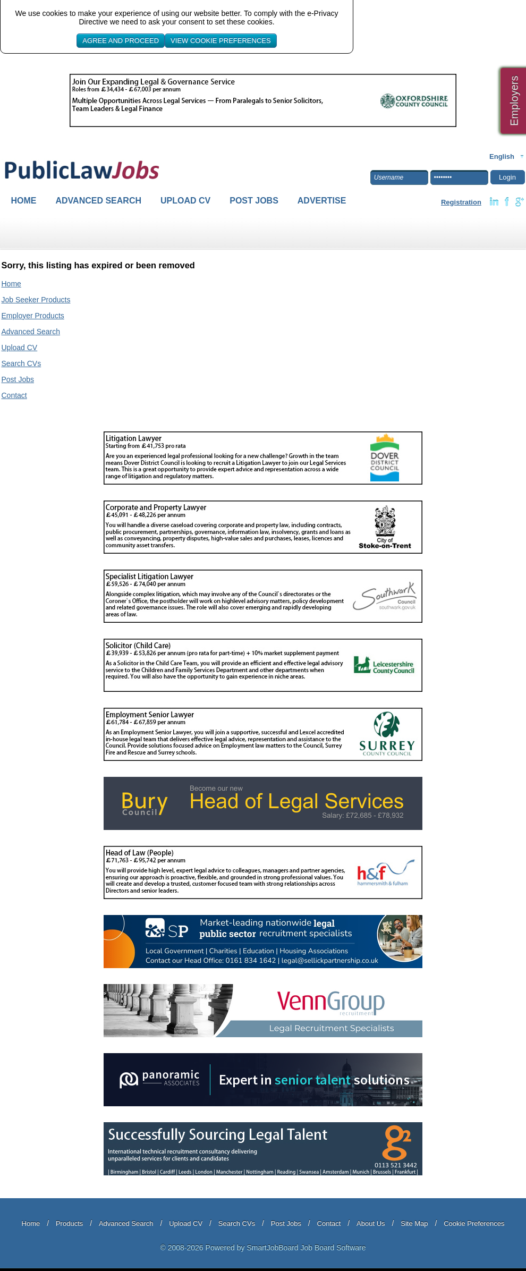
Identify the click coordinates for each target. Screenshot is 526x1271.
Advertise (322, 200)
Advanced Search (99, 200)
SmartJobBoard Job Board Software (306, 1247)
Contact (14, 395)
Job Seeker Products (36, 299)
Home (24, 200)
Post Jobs (254, 200)
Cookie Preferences (474, 1223)
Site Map (414, 1223)
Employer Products (33, 315)
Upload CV (185, 200)
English (501, 156)
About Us (371, 1223)
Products (69, 1223)
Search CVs (21, 363)
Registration (461, 202)
